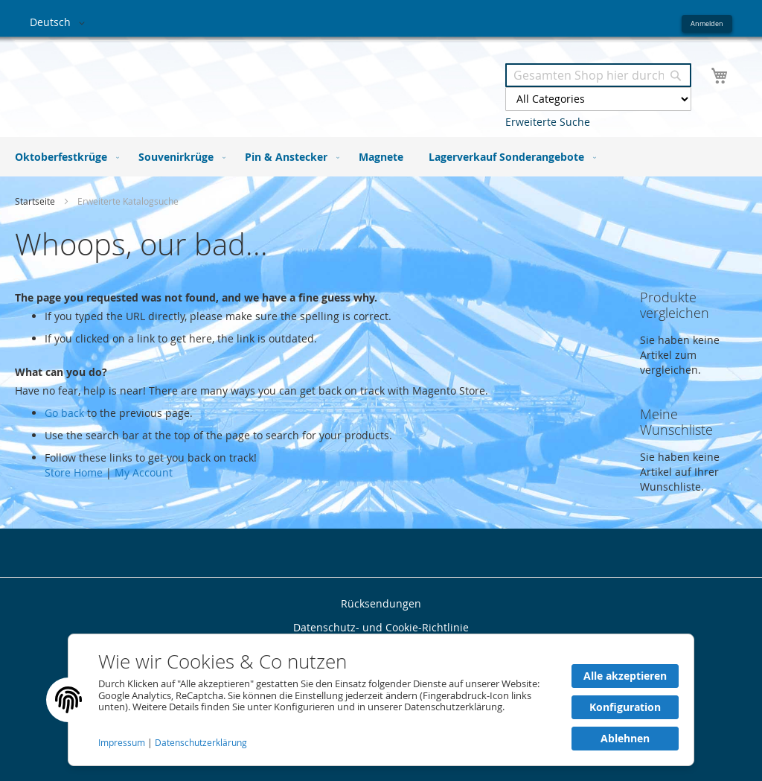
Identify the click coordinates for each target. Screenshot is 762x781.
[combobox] (598, 75)
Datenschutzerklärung (201, 742)
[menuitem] (64, 156)
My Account (144, 472)
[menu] (381, 156)
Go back (64, 413)
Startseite (36, 201)
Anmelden (707, 23)
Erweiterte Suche (547, 122)
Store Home (74, 472)
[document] (381, 699)
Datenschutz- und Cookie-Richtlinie (381, 627)
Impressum (122, 742)
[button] (60, 23)
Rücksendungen (381, 603)
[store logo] (205, 80)
